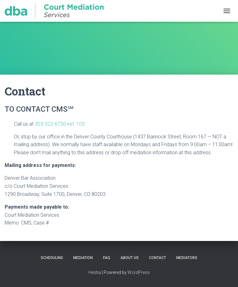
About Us (129, 258)
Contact (157, 258)
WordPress (139, 272)
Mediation (83, 258)
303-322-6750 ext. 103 (60, 124)
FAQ (106, 258)
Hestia (94, 272)
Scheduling (52, 258)
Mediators (186, 258)
